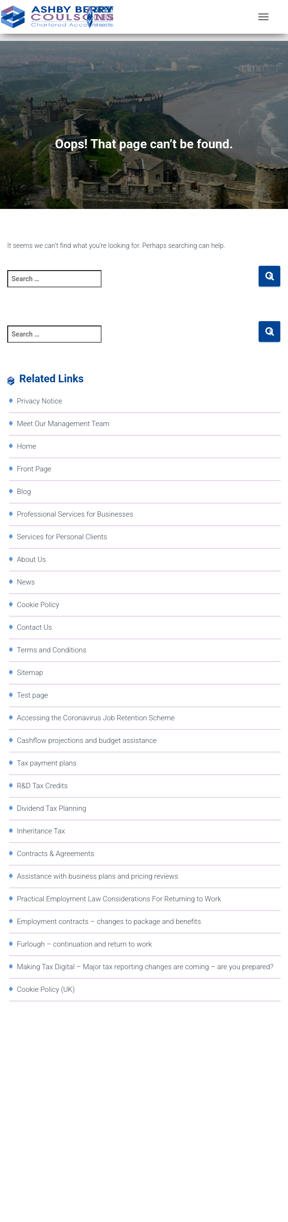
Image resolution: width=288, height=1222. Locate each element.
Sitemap (30, 672)
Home (26, 446)
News (26, 582)
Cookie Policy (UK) (46, 989)
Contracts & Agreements (55, 853)
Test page (32, 695)
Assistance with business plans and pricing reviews (97, 876)
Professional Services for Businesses (75, 514)
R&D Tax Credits (42, 785)
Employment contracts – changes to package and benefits (109, 921)
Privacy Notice (39, 401)
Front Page (34, 469)
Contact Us (34, 627)
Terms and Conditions (51, 650)
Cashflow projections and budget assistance (87, 740)
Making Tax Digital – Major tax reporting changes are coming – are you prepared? (145, 966)
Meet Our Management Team (63, 423)
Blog (24, 491)
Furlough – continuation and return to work (84, 944)
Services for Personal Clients (62, 537)
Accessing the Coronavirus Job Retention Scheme (95, 718)
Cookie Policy (38, 604)
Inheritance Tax (41, 831)
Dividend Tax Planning (51, 808)
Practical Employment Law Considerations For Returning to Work (119, 899)
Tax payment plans (47, 763)
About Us (31, 559)
